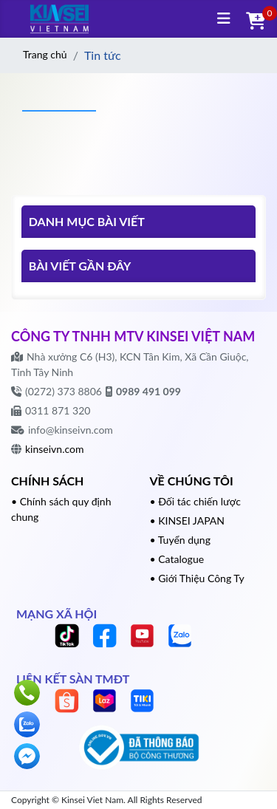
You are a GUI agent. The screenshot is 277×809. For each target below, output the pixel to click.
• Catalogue (177, 559)
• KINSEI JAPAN (187, 520)
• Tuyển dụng (180, 539)
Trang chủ (45, 54)
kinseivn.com (54, 449)
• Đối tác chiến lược (196, 501)
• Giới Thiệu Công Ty (197, 578)
